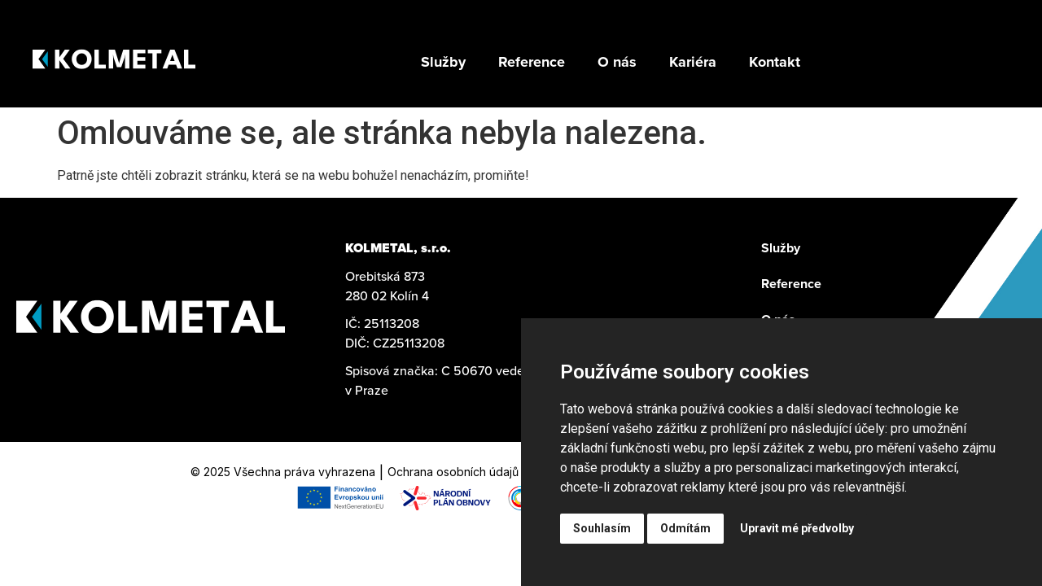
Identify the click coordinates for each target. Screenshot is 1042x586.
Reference (791, 283)
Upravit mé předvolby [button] (797, 528)
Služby (780, 247)
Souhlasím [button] (602, 528)
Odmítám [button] (685, 528)
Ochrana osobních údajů (453, 472)
